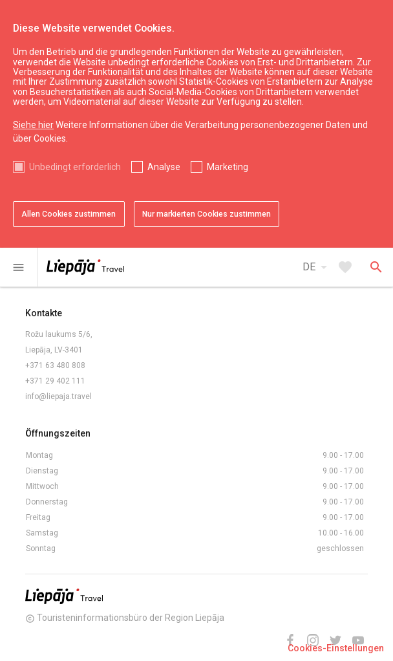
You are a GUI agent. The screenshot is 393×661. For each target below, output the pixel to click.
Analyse (163, 167)
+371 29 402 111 (55, 380)
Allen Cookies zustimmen (68, 214)
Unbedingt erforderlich (75, 167)
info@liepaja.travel (58, 396)
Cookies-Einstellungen (336, 648)
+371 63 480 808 (55, 365)
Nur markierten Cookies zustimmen (206, 214)
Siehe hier (33, 125)
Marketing (227, 167)
